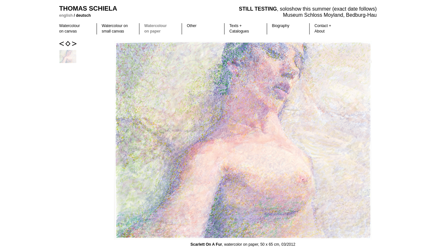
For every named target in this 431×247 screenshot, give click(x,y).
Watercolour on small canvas (115, 28)
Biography (280, 26)
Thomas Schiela (88, 8)
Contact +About (323, 28)
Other (192, 26)
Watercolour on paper (155, 28)
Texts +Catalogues (239, 28)
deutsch (83, 15)
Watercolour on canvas (69, 28)
